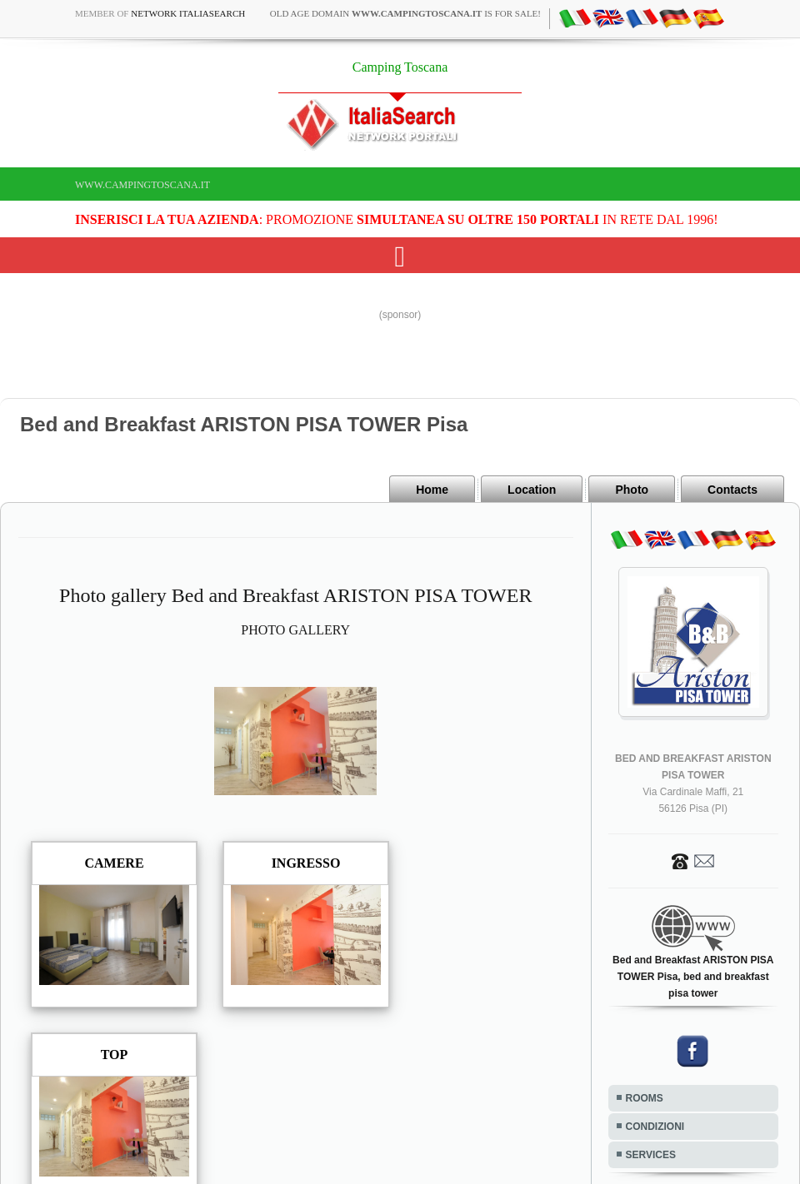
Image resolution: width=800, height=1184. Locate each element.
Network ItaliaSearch (188, 13)
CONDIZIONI (655, 1126)
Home (432, 489)
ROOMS (644, 1098)
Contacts (733, 489)
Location (532, 489)
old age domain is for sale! (405, 13)
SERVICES (651, 1155)
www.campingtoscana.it (142, 185)
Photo (631, 489)
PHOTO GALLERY (295, 630)
